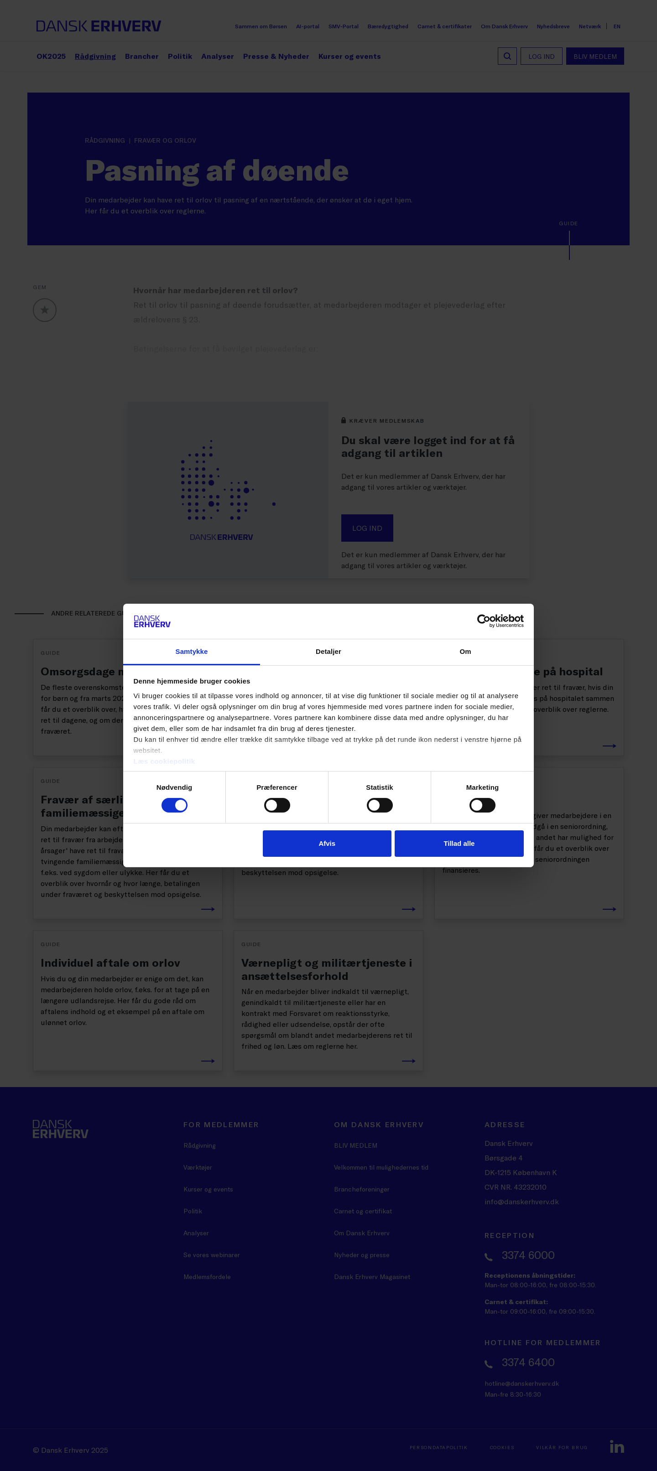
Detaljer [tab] (328, 651)
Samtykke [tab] (192, 651)
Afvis (326, 843)
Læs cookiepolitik (164, 761)
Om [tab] (465, 651)
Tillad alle (458, 843)
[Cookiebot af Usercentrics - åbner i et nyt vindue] (484, 621)
